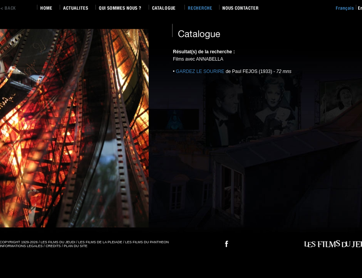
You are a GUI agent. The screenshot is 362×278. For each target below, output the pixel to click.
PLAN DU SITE (75, 246)
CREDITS (53, 246)
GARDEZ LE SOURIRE (200, 71)
